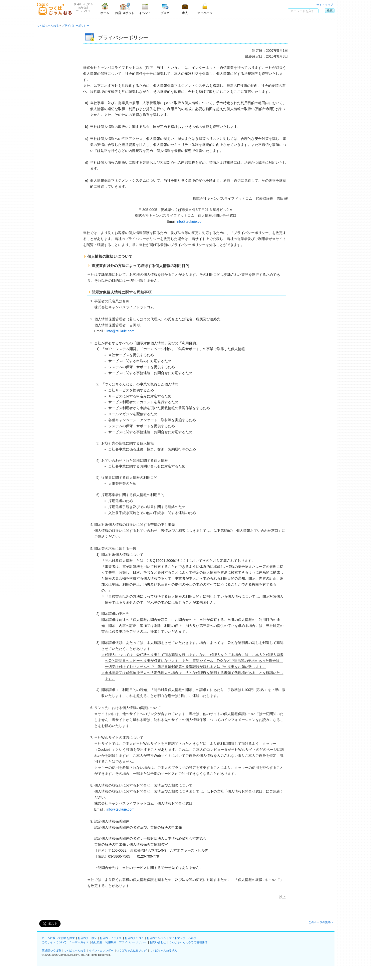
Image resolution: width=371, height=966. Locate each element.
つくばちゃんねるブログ (131, 950)
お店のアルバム (156, 937)
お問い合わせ (158, 942)
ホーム (105, 9)
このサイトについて (54, 942)
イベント (145, 9)
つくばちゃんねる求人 (163, 950)
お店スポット (124, 9)
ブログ (165, 9)
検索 (330, 10)
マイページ (204, 9)
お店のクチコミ (134, 937)
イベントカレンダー (101, 950)
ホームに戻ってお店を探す (58, 937)
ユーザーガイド (79, 942)
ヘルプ (192, 937)
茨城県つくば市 (51, 950)
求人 (185, 9)
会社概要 (96, 942)
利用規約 (110, 942)
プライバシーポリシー (133, 942)
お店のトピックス (111, 937)
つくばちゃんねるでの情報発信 (188, 942)
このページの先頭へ (320, 922)
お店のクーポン (87, 937)
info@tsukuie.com (190, 221)
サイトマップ (324, 4)
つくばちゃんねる (75, 950)
